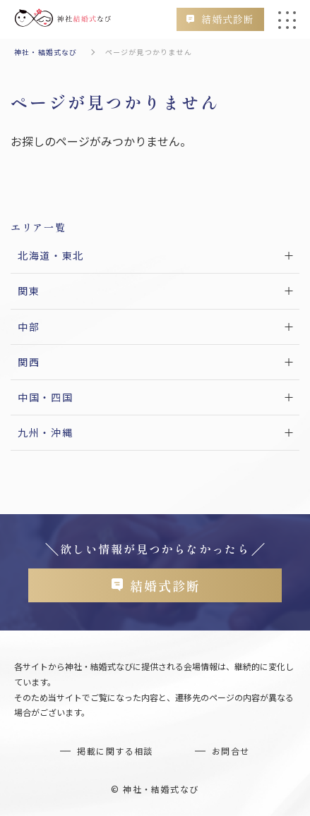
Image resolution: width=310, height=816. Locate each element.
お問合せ (231, 751)
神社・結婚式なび (46, 52)
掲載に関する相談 (115, 751)
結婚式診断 (227, 19)
